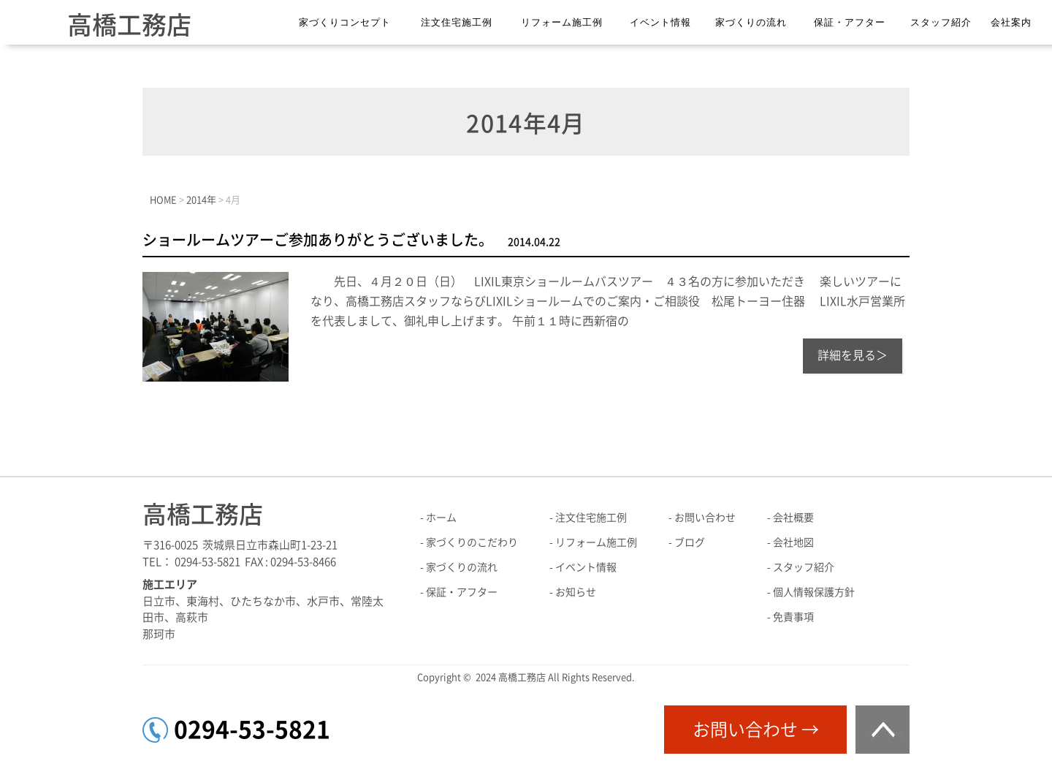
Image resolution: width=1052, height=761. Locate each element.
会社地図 (793, 542)
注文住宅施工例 (456, 22)
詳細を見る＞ (852, 355)
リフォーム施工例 (562, 22)
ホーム (441, 517)
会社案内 (1011, 22)
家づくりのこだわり (472, 542)
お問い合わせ (705, 517)
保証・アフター (849, 22)
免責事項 (793, 617)
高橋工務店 (129, 24)
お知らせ (575, 592)
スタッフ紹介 (941, 22)
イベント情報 (660, 22)
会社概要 (793, 517)
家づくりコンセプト (345, 22)
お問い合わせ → (756, 729)
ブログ (689, 542)
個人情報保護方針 (814, 592)
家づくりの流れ (751, 22)
